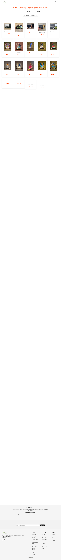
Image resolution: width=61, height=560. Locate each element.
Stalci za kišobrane (45, 546)
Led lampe (33, 554)
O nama (52, 1)
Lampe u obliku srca (35, 545)
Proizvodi (41, 1)
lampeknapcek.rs (29, 507)
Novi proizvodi (54, 537)
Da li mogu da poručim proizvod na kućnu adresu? (30, 517)
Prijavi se (42, 525)
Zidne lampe (34, 536)
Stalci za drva (44, 537)
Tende (33, 552)
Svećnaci (43, 534)
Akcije (46, 1)
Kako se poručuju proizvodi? (29, 512)
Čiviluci (43, 548)
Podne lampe (34, 534)
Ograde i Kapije (34, 546)
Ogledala (43, 543)
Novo (49, 1)
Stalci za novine (44, 539)
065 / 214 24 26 (4, 537)
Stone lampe (34, 540)
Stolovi (43, 536)
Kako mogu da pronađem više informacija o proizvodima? (29, 514)
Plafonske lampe (35, 539)
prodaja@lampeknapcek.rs (6, 536)
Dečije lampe (34, 537)
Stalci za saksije (44, 545)
